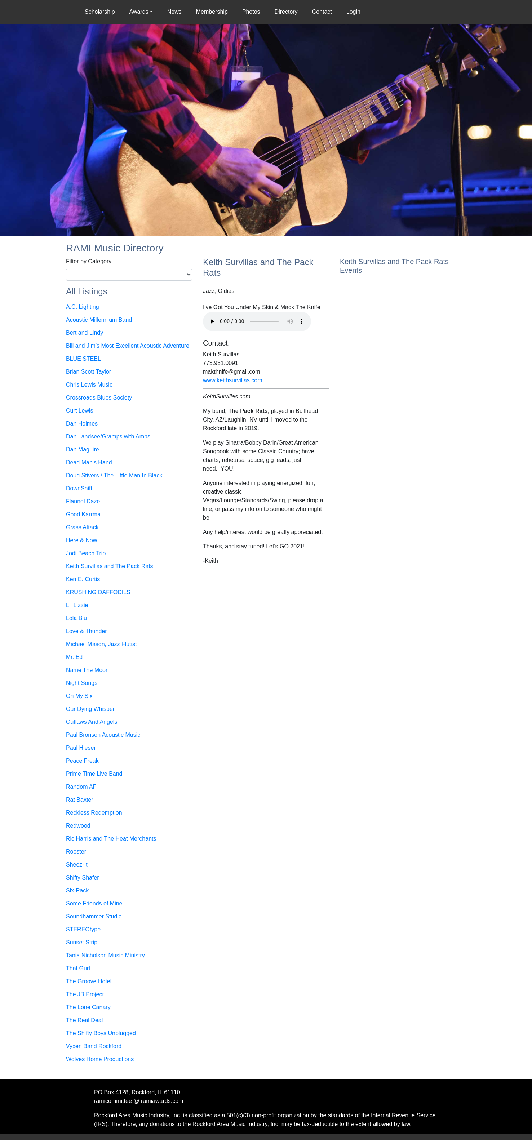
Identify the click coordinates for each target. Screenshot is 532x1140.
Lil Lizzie (77, 605)
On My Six (79, 696)
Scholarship (101, 11)
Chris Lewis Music (89, 385)
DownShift (79, 488)
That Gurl (78, 968)
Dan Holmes (82, 423)
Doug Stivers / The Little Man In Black (114, 475)
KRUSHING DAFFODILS (98, 592)
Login (353, 12)
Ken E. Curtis (83, 579)
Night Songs (81, 683)
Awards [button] (138, 12)
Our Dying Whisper (90, 709)
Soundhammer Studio (94, 916)
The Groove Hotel (88, 981)
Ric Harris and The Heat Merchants (111, 839)
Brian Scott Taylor (88, 372)
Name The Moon (87, 670)
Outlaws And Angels (91, 722)
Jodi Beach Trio (86, 553)
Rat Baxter (79, 800)
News (174, 12)
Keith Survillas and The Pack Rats (109, 566)
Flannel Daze (83, 501)
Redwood (78, 826)
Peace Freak (82, 761)
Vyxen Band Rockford (93, 1046)
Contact (322, 12)
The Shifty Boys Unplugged (101, 1033)
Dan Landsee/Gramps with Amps (108, 436)
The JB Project (85, 994)
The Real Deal (84, 1020)
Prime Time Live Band (94, 774)
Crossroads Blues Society (99, 398)
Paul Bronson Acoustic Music (103, 735)
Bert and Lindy (84, 333)
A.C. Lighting (82, 307)
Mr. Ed (74, 657)
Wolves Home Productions (100, 1059)
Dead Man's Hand (89, 462)
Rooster (76, 852)
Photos (251, 12)
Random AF (81, 787)
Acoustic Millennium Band (99, 320)
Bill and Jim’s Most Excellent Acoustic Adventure (127, 346)
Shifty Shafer (82, 877)
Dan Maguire (82, 449)
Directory (286, 12)
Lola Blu (76, 618)
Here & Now (81, 540)
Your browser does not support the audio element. (257, 321)
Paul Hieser (81, 748)
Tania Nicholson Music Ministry (105, 955)
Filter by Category (88, 261)
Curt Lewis (79, 411)
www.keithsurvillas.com (232, 380)
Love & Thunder (86, 631)
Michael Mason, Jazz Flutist (101, 644)
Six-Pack (77, 890)
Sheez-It (77, 864)
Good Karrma (83, 514)
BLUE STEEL (83, 359)
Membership (212, 12)
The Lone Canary (88, 1007)
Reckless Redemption (94, 813)
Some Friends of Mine (94, 903)
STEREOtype (83, 929)
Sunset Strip (81, 942)
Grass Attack (82, 527)
